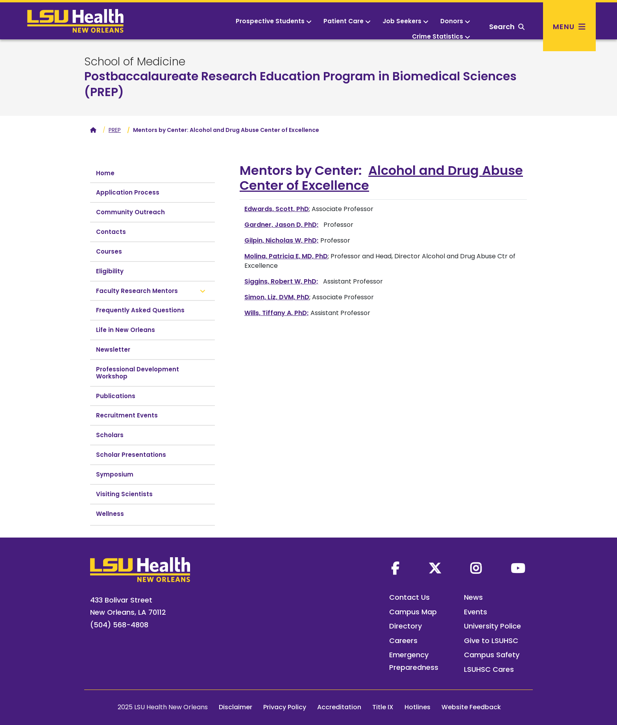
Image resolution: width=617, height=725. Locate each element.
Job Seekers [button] (405, 21)
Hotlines (417, 707)
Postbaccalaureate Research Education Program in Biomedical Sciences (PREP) (300, 84)
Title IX (382, 707)
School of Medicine (134, 62)
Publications (115, 396)
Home (105, 173)
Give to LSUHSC (491, 640)
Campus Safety (491, 655)
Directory (405, 626)
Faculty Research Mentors (137, 291)
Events (475, 612)
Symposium (114, 474)
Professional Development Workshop (137, 372)
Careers (403, 640)
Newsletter (113, 349)
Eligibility (110, 271)
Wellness (110, 514)
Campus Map (413, 612)
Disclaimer (235, 707)
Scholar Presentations (131, 455)
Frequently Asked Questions (140, 310)
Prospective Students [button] (274, 21)
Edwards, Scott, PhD (276, 208)
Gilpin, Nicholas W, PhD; (281, 240)
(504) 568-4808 (119, 625)
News (473, 597)
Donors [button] (455, 21)
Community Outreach (130, 212)
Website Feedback (471, 707)
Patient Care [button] (347, 21)
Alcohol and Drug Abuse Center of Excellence (381, 177)
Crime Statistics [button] (441, 36)
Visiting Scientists (124, 494)
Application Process (127, 192)
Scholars (110, 435)
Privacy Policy (284, 707)
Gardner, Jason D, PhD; (281, 224)
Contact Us (409, 597)
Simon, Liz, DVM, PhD (276, 297)
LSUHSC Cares (489, 669)
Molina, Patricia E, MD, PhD (286, 256)
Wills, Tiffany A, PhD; (276, 312)
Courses (109, 251)
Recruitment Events (127, 415)
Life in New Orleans (125, 330)
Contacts (111, 232)
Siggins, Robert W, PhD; (281, 281)
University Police (492, 626)
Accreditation (339, 707)
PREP (115, 130)
